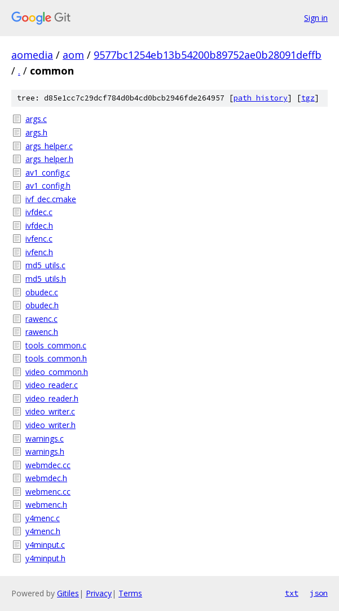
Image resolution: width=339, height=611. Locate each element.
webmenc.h (46, 504)
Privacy (99, 593)
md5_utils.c (45, 265)
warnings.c (44, 438)
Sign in (316, 17)
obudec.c (41, 292)
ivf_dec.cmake (50, 199)
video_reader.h (51, 398)
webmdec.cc (48, 465)
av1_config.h (48, 185)
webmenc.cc (48, 491)
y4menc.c (42, 518)
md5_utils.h (45, 278)
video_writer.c (50, 411)
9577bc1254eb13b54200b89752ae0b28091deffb (208, 55)
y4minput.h (45, 558)
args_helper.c (49, 146)
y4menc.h (42, 531)
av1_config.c (47, 172)
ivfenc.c (38, 238)
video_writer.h (50, 425)
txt (291, 593)
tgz (308, 98)
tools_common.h (56, 358)
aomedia (32, 55)
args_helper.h (49, 159)
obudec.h (42, 305)
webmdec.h (46, 478)
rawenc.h (41, 331)
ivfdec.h (39, 225)
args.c (36, 119)
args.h (36, 132)
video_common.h (56, 371)
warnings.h (44, 451)
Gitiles (68, 593)
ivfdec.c (38, 212)
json (319, 593)
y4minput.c (45, 544)
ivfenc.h (39, 252)
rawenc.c (41, 318)
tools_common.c (55, 345)
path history (261, 98)
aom (73, 55)
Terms (130, 593)
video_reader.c (51, 384)
